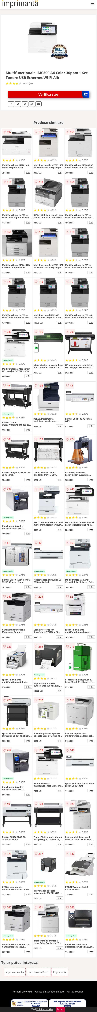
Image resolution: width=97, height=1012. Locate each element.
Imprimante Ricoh (38, 972)
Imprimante (59, 972)
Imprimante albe (14, 972)
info (28, 172)
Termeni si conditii (22, 991)
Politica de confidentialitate (49, 991)
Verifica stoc (63, 94)
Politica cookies (75, 991)
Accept (60, 1009)
